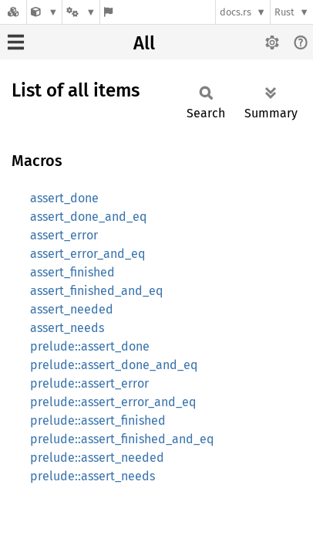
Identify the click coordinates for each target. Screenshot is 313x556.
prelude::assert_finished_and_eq (122, 439)
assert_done (64, 198)
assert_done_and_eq (88, 216)
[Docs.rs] (13, 12)
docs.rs (235, 12)
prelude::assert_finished (98, 420)
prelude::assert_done (90, 346)
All (144, 43)
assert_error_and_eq (87, 253)
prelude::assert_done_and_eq (113, 365)
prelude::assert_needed (97, 457)
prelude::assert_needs (92, 476)
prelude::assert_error (89, 383)
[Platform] (80, 12)
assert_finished (72, 272)
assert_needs (67, 327)
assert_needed (71, 309)
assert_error (64, 235)
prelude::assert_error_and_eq (113, 402)
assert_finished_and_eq (96, 290)
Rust (284, 12)
